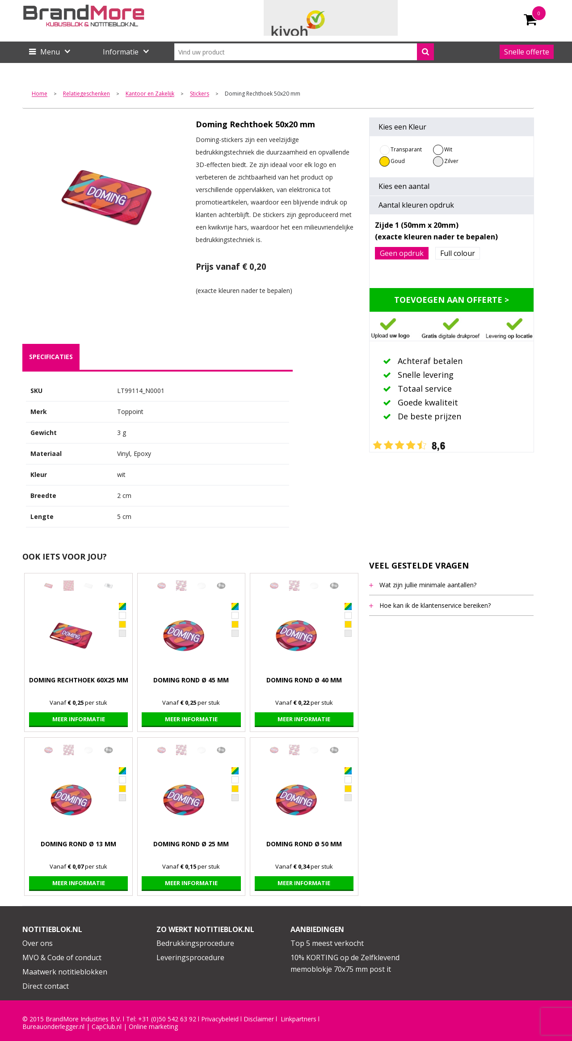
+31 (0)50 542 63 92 (167, 1019)
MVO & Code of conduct (61, 957)
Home (39, 94)
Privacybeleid (220, 1019)
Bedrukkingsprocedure (195, 943)
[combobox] (304, 51)
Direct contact (45, 986)
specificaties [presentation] (51, 356)
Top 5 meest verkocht (327, 943)
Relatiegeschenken (86, 94)
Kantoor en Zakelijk (150, 94)
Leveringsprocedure (190, 957)
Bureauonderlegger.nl (53, 1026)
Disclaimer (259, 1019)
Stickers (199, 94)
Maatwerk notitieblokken (64, 972)
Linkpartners (298, 1019)
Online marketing (153, 1026)
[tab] (51, 357)
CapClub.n (106, 1026)
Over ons (37, 943)
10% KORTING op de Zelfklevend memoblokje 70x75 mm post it (345, 963)
